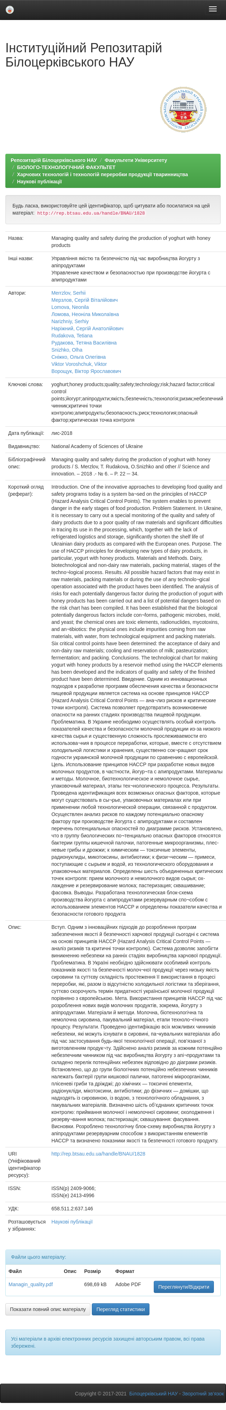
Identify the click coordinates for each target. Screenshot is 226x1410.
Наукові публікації (39, 181)
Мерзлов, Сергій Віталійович (84, 300)
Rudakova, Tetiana (72, 335)
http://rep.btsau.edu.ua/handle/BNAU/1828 (98, 1154)
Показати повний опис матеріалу (48, 1309)
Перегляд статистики (120, 1309)
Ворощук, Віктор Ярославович (86, 371)
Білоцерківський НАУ (153, 1393)
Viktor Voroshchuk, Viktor (79, 364)
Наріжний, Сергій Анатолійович (87, 328)
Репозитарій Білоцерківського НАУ (54, 160)
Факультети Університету (136, 160)
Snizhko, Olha (66, 350)
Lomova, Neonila (70, 307)
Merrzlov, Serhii (68, 293)
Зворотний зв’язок (203, 1393)
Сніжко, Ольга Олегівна (78, 357)
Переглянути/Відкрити (183, 1287)
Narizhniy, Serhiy (70, 321)
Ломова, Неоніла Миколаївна (85, 314)
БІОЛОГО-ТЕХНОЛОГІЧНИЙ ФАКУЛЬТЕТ (66, 167)
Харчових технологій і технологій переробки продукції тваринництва (102, 174)
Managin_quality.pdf (31, 1284)
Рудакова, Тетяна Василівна (83, 343)
